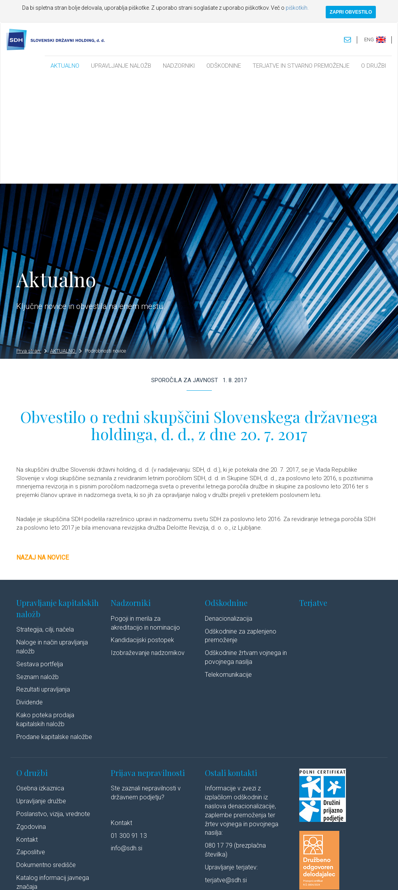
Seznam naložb (37, 570)
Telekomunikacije (228, 568)
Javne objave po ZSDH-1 (50, 793)
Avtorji (289, 876)
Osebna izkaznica (40, 682)
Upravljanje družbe (41, 695)
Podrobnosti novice (105, 245)
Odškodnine (226, 496)
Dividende (29, 596)
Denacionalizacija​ (228, 512)
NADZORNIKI (179, 65)
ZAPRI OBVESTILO (351, 12)
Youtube (348, 876)
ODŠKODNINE (223, 65)
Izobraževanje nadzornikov (148, 546)
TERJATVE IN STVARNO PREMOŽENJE (301, 65)
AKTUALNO (65, 65)
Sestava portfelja (39, 557)
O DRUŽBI (373, 65)
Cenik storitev (34, 805)
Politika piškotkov (207, 876)
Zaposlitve (30, 746)
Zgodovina (31, 720)
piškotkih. (297, 8)
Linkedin (316, 876)
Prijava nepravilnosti (148, 666)
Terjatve (313, 496)
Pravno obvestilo (101, 876)
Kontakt (27, 733)
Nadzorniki (131, 496)
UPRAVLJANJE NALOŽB (121, 65)
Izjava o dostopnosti (254, 876)
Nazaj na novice (42, 451)
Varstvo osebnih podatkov (154, 876)
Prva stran (31, 245)
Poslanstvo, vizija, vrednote (53, 707)
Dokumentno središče (46, 758)
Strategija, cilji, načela (45, 523)
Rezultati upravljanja (43, 583)
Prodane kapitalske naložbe (54, 630)
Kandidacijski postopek (142, 533)
